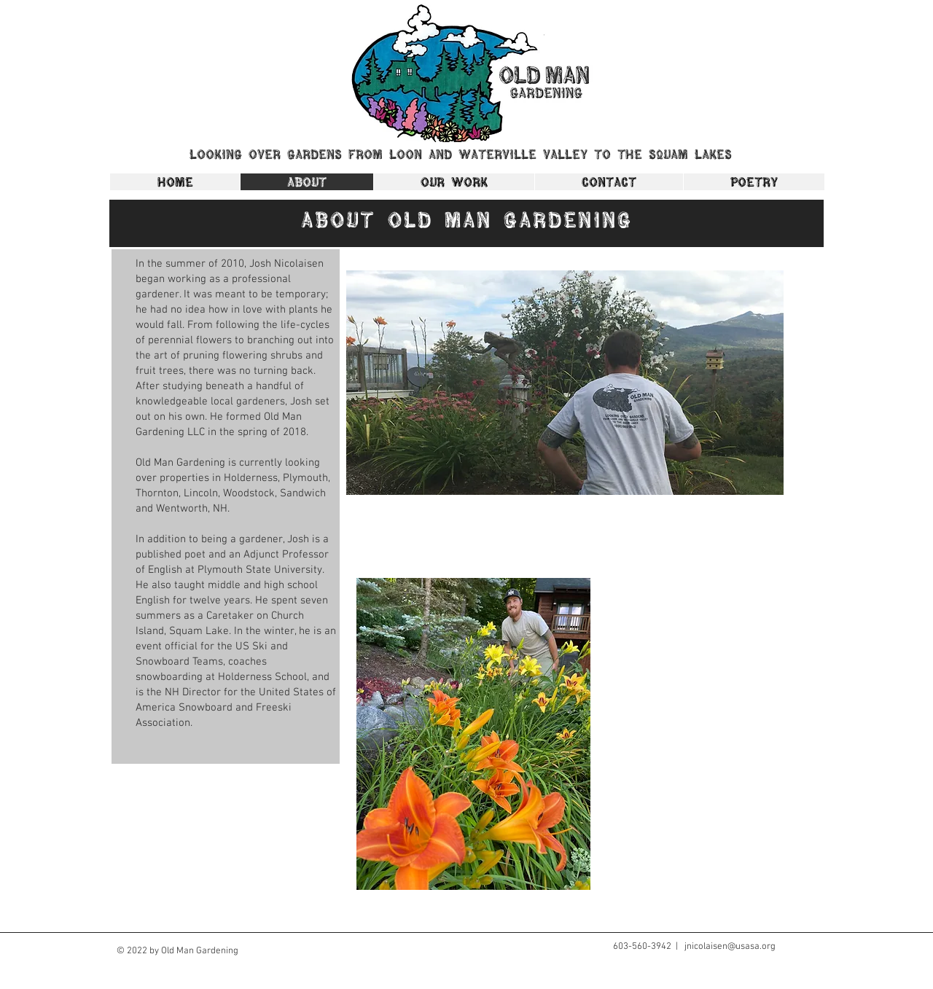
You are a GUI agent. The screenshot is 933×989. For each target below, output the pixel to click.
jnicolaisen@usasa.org (730, 947)
